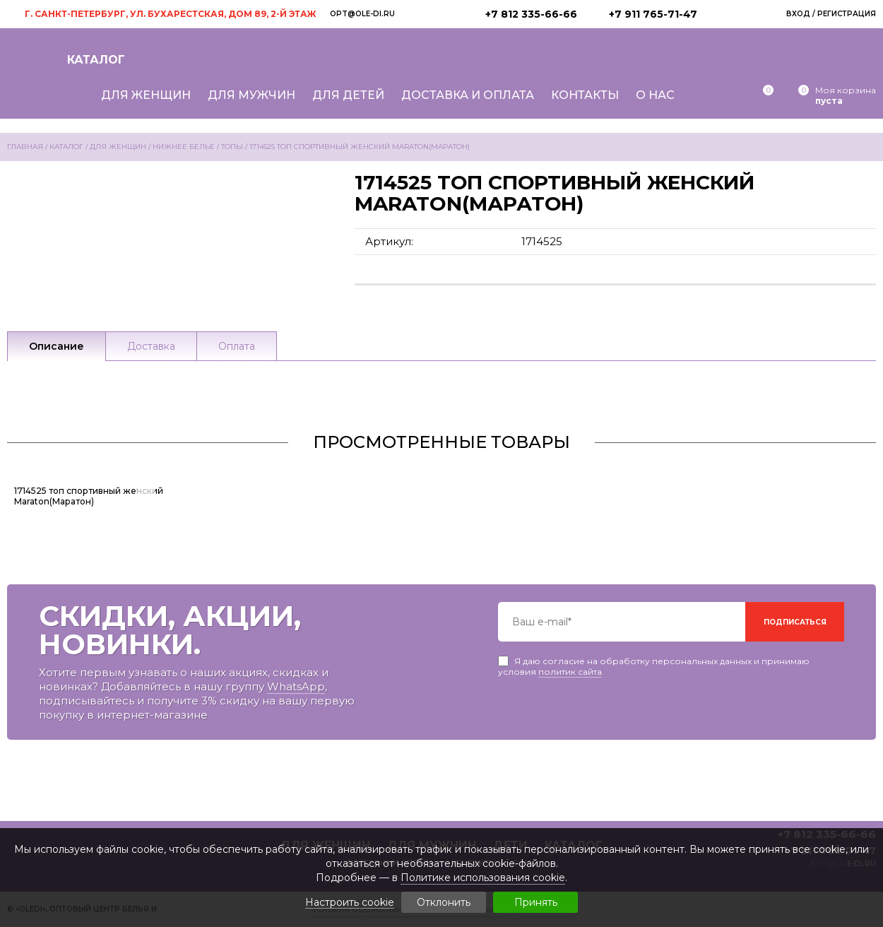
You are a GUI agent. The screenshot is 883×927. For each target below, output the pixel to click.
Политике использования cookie (483, 877)
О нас (655, 95)
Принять (535, 902)
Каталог (96, 59)
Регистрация (846, 13)
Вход (798, 13)
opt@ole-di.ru (362, 13)
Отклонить (443, 902)
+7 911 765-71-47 (653, 14)
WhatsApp (296, 686)
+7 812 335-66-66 (531, 14)
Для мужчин (251, 95)
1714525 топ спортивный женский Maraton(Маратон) (88, 496)
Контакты (585, 95)
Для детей (348, 95)
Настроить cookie (349, 903)
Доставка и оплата (467, 95)
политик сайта (570, 671)
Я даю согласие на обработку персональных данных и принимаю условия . (654, 661)
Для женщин (146, 95)
